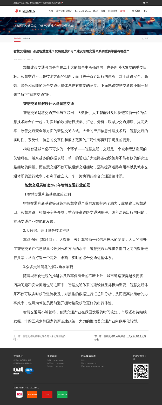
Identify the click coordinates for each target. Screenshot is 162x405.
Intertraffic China (83, 11)
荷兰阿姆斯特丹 (64, 11)
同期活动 (112, 11)
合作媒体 (26, 38)
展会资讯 (17, 38)
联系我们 (136, 11)
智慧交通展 (124, 86)
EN (147, 3)
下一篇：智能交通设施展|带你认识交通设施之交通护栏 (120, 338)
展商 (103, 11)
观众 (95, 11)
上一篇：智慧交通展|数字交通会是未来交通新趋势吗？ (39, 338)
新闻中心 (125, 11)
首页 (51, 11)
